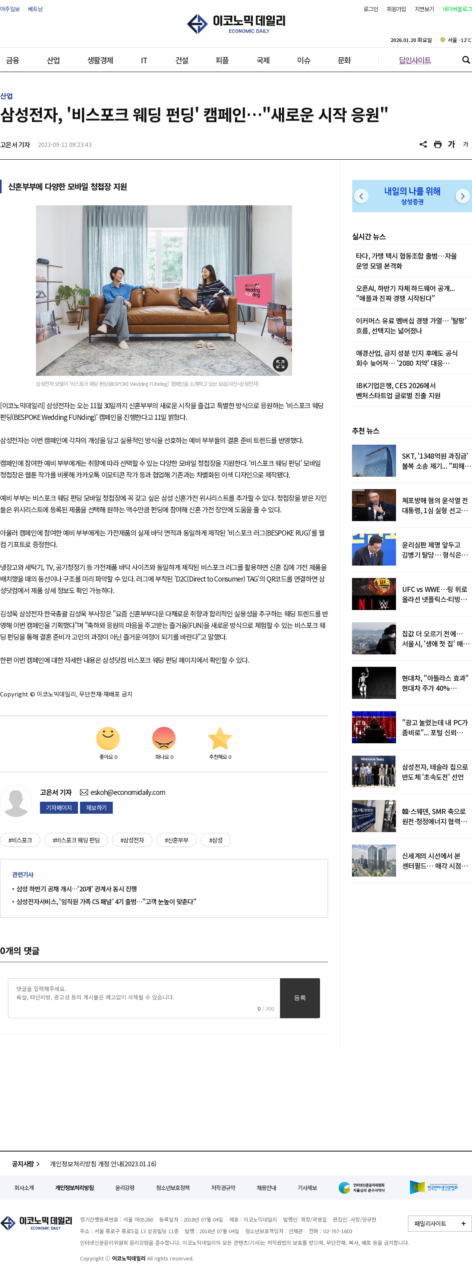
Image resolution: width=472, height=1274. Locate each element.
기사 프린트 (438, 144)
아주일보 (10, 9)
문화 (344, 59)
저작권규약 (223, 1188)
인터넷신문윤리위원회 (363, 1187)
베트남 (35, 9)
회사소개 (24, 1188)
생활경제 (100, 59)
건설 (181, 59)
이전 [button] (361, 196)
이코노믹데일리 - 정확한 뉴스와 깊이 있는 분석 (236, 24)
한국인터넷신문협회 (434, 1187)
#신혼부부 (176, 840)
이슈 (303, 59)
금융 (12, 59)
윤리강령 (124, 1188)
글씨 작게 (466, 144)
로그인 (371, 9)
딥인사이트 (415, 59)
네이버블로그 (457, 9)
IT (144, 59)
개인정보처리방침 (74, 1188)
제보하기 (96, 807)
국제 (262, 59)
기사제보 (307, 1188)
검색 (466, 60)
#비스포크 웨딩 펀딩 (76, 840)
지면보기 (424, 9)
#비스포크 (20, 840)
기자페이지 (59, 807)
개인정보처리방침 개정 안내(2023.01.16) (103, 1164)
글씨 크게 (452, 144)
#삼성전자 (132, 840)
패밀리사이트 (430, 1223)
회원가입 (396, 9)
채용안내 (266, 1188)
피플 (222, 59)
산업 (53, 59)
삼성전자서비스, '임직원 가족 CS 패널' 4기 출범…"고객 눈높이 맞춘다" (106, 901)
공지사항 (27, 1163)
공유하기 (424, 144)
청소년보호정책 (173, 1188)
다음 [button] (463, 196)
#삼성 (215, 840)
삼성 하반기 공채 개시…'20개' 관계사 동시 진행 (76, 888)
